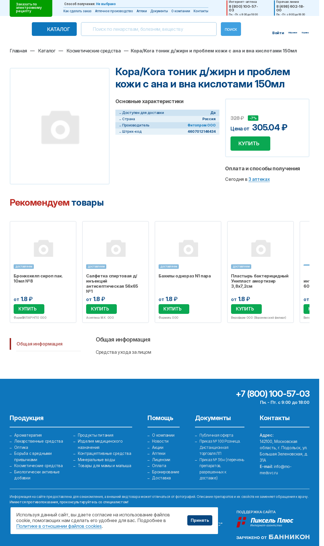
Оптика (21, 446)
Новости (160, 440)
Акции (157, 446)
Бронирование (166, 471)
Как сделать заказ (77, 11)
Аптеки (141, 11)
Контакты (201, 11)
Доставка (161, 477)
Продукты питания (96, 434)
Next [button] (308, 272)
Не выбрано (106, 4)
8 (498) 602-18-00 (290, 8)
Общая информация (39, 344)
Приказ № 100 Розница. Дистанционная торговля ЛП (221, 446)
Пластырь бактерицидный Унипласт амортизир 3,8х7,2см (259, 282)
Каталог (49, 29)
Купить (250, 144)
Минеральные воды (97, 465)
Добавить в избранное (235, 109)
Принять (200, 520)
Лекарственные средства (39, 440)
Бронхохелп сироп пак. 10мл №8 (38, 280)
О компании (180, 11)
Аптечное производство (114, 11)
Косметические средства (39, 465)
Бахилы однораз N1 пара (185, 277)
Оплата (159, 465)
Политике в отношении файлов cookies (59, 526)
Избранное (69, 229)
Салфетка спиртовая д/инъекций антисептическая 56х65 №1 (112, 285)
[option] (43, 272)
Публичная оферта (218, 434)
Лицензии (161, 459)
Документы (159, 11)
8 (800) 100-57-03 (243, 8)
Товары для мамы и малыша (104, 471)
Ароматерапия (28, 434)
